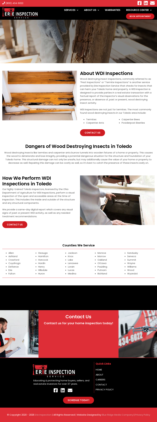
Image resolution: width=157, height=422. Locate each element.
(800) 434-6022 (12, 3)
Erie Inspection (43, 414)
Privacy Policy (105, 389)
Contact (101, 384)
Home (99, 369)
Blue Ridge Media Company (117, 414)
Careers (100, 379)
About (99, 374)
